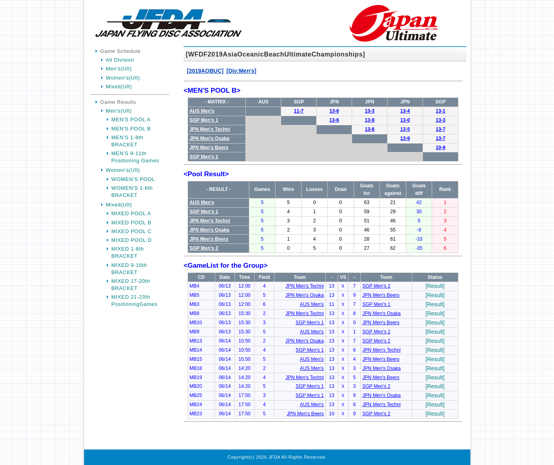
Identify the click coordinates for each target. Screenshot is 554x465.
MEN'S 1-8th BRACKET (127, 141)
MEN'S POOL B (131, 129)
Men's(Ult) (119, 69)
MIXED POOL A (131, 213)
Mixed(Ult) (119, 86)
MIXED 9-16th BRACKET (129, 268)
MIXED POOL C (132, 231)
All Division (120, 60)
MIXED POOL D (132, 240)
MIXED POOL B (132, 223)
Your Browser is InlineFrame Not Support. (323, 249)
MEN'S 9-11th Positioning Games (135, 156)
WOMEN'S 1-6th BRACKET (132, 191)
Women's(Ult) (123, 78)
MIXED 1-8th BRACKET (128, 252)
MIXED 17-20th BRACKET (131, 284)
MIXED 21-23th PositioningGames (135, 300)
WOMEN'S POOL (133, 179)
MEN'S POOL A (131, 120)
